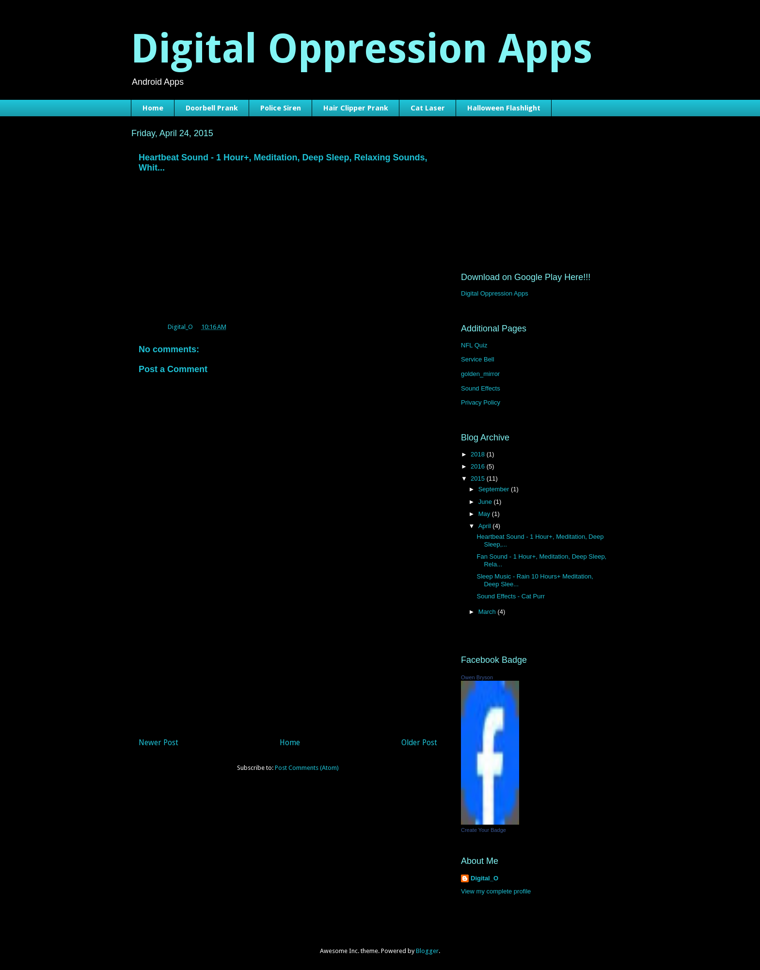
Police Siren (280, 108)
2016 (479, 466)
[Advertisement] (288, 661)
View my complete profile (496, 891)
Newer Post (158, 742)
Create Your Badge (483, 830)
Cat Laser (428, 108)
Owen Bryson (477, 677)
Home (152, 108)
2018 (479, 454)
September (494, 489)
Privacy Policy (480, 402)
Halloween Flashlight (503, 108)
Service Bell (477, 359)
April (485, 526)
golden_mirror (480, 373)
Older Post (419, 742)
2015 (479, 478)
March (488, 611)
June (486, 501)
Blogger (427, 950)
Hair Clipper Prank (355, 108)
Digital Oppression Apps (361, 48)
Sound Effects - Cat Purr (510, 596)
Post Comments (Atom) (307, 767)
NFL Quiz (474, 345)
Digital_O (484, 878)
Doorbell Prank (212, 108)
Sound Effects (480, 388)
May (485, 513)
